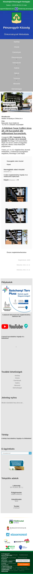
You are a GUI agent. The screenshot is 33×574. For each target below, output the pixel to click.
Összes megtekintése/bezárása (16, 252)
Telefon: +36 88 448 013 (13, 5)
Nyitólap (17, 375)
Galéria (17, 383)
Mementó (17, 385)
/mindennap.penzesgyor (24, 8)
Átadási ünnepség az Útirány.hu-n (12, 118)
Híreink (17, 378)
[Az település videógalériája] (14, 328)
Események (17, 380)
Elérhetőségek (17, 388)
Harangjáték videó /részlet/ (15, 161)
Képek (9, 164)
